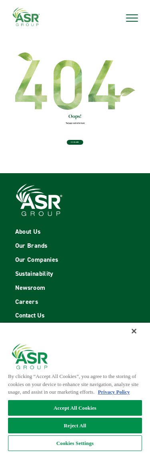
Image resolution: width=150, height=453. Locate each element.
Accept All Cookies (75, 408)
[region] (75, 388)
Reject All (75, 426)
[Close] (134, 331)
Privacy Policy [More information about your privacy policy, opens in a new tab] (114, 392)
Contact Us (29, 315)
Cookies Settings (75, 443)
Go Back (75, 142)
